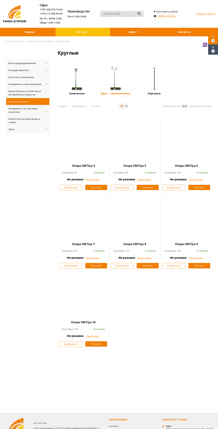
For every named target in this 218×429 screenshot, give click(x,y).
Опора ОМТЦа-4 (83, 166)
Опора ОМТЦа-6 (186, 166)
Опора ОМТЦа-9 (186, 244)
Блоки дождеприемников (27, 63)
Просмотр (96, 187)
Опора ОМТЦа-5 (134, 166)
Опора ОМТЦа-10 (83, 322)
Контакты (184, 32)
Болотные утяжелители (21, 77)
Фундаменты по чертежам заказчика (27, 110)
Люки (27, 129)
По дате (63, 106)
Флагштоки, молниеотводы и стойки (24, 120)
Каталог (82, 32)
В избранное (71, 187)
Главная (29, 32)
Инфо (133, 32)
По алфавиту (80, 106)
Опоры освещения (27, 101)
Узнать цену (92, 179)
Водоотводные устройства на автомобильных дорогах (24, 93)
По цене (96, 106)
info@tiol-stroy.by (166, 16)
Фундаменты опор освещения (27, 84)
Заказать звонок (205, 13)
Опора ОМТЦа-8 (134, 244)
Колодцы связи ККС (27, 70)
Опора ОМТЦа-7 (83, 244)
